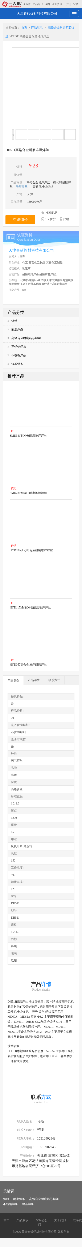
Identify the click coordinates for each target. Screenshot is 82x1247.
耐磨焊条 (15, 329)
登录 (75, 4)
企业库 (27, 4)
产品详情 (34, 680)
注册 (68, 4)
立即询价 (20, 220)
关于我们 (60, 1220)
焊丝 (12, 321)
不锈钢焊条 (17, 346)
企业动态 (41, 1220)
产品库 (36, 4)
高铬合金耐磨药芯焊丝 (24, 338)
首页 (24, 27)
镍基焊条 (15, 364)
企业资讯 (57, 4)
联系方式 (54, 680)
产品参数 (13, 680)
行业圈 (46, 4)
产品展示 (37, 27)
